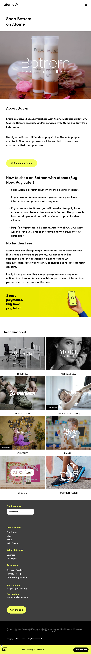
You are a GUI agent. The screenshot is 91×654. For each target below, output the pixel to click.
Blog (9, 536)
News (9, 539)
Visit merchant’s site (21, 163)
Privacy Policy (14, 574)
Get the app (16, 609)
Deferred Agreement (17, 577)
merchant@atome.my (17, 597)
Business (11, 555)
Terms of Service (15, 570)
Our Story (12, 532)
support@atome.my (17, 588)
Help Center (13, 543)
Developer (12, 558)
